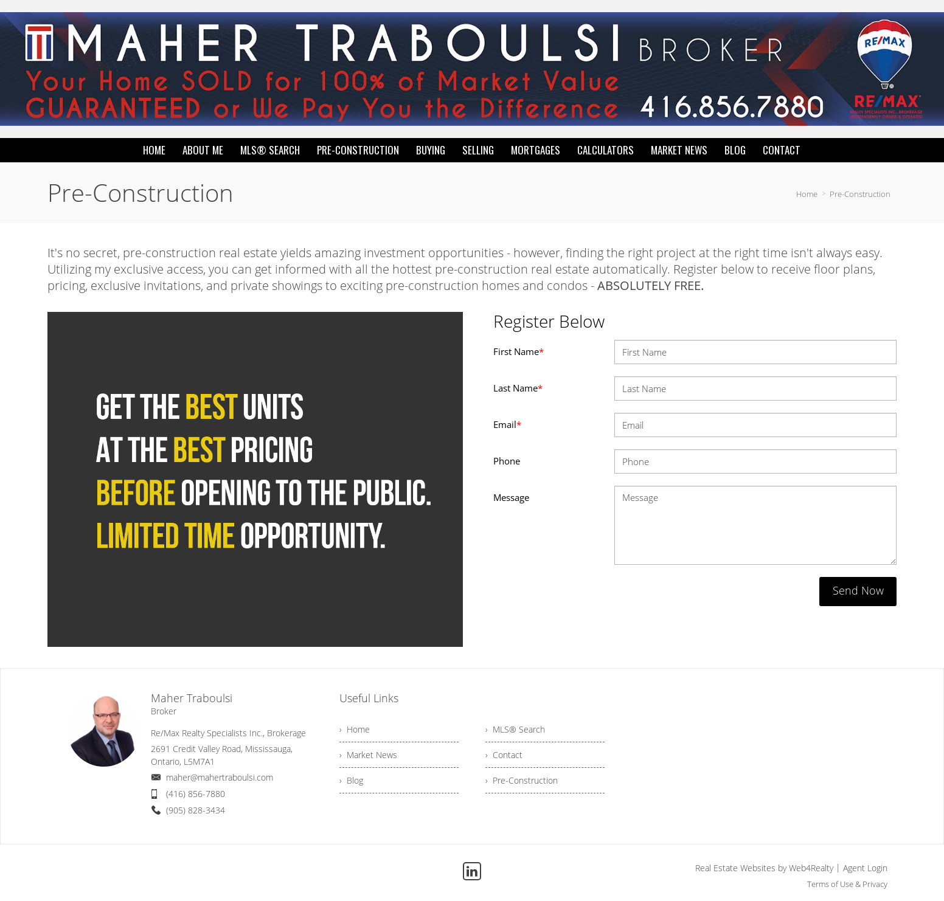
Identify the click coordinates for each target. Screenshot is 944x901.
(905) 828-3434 (195, 810)
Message (511, 497)
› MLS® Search (515, 729)
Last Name (518, 388)
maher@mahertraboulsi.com (219, 777)
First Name (518, 351)
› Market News (368, 755)
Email (507, 424)
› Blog (351, 780)
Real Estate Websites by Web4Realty (764, 868)
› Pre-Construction (521, 780)
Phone (506, 461)
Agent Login (865, 868)
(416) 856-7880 (195, 793)
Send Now (858, 590)
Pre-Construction (860, 193)
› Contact (503, 755)
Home (806, 193)
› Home (354, 729)
